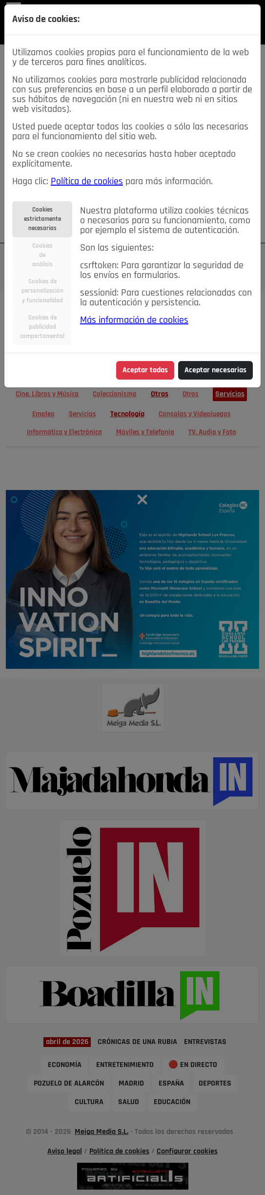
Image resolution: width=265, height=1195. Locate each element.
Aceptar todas (145, 370)
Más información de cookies (134, 320)
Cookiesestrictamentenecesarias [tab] (42, 219)
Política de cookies (87, 182)
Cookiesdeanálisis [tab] (42, 255)
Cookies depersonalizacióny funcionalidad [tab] (42, 290)
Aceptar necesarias (215, 370)
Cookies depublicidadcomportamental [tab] (42, 327)
